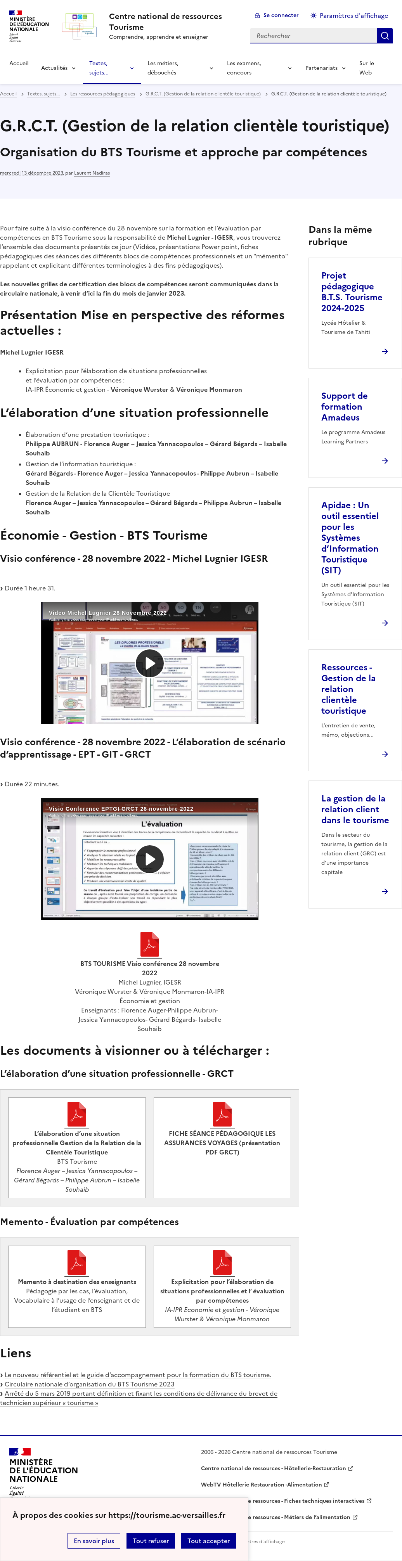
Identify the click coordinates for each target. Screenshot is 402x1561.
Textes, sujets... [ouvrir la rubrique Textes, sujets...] (43, 93)
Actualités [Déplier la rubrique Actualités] (54, 68)
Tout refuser (151, 1540)
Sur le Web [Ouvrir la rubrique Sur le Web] (366, 68)
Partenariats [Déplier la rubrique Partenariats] (321, 68)
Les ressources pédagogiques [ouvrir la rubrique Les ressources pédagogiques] (102, 93)
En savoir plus (94, 1540)
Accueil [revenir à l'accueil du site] (19, 63)
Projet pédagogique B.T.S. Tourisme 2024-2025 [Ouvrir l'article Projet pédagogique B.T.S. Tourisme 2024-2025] (352, 292)
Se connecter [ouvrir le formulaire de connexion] (281, 15)
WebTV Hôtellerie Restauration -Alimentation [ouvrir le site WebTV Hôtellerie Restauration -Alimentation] (261, 1485)
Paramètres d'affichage (258, 1541)
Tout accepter (208, 1540)
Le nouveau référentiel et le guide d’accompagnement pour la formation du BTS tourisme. (138, 1374)
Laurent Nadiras (92, 173)
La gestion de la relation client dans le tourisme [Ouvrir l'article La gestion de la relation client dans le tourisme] (355, 809)
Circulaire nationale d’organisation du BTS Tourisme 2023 (90, 1384)
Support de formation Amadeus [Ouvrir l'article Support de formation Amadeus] (344, 406)
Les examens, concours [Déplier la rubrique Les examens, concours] (244, 68)
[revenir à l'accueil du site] (173, 22)
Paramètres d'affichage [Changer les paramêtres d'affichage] (354, 15)
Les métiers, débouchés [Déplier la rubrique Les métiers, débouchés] (162, 68)
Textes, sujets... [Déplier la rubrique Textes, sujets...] (99, 68)
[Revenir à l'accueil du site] (43, 1474)
